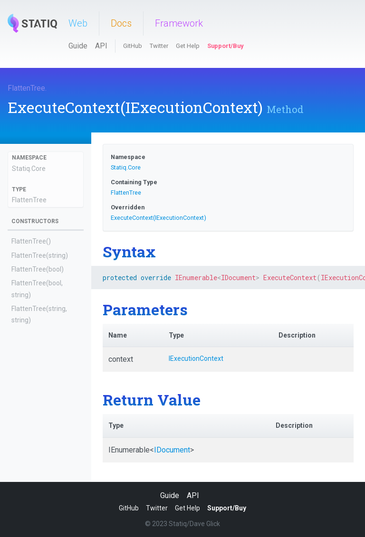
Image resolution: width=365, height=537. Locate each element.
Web (77, 23)
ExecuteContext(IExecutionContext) (158, 217)
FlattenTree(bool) (37, 269)
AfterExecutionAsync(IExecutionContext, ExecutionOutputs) (43, 411)
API (101, 45)
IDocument (172, 449)
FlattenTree (26, 88)
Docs (121, 23)
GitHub (132, 45)
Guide (77, 45)
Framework (179, 23)
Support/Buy (225, 45)
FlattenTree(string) (39, 255)
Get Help (188, 45)
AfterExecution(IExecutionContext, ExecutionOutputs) (40, 374)
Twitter (159, 45)
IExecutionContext (196, 358)
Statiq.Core (29, 168)
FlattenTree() (31, 241)
